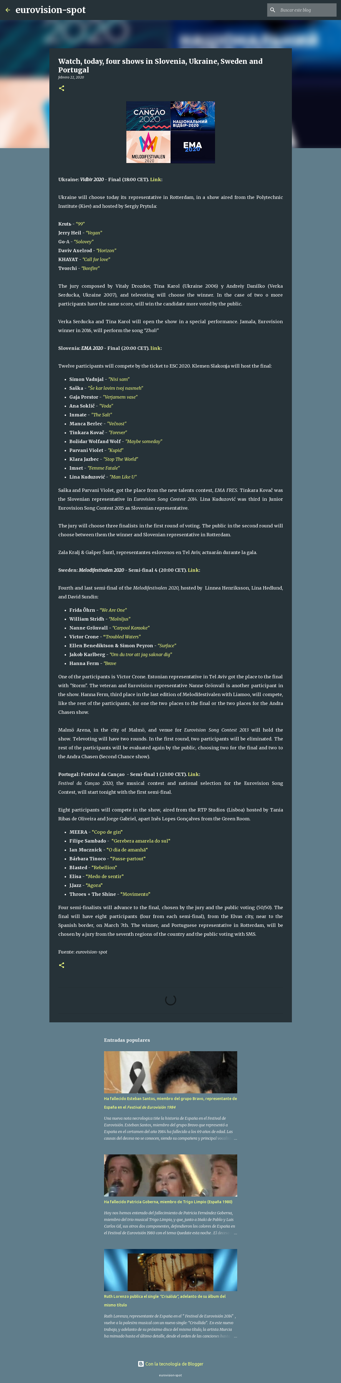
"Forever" (117, 432)
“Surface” (167, 645)
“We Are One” (113, 610)
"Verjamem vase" (120, 397)
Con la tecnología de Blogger (170, 1363)
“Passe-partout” (128, 858)
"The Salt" (101, 415)
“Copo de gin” (108, 832)
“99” (80, 224)
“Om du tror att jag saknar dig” (141, 654)
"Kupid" (115, 450)
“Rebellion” (105, 867)
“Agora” (94, 885)
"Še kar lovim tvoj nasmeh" (115, 388)
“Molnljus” (119, 619)
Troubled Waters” (123, 636)
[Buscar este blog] (307, 10)
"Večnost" (117, 423)
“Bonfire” (90, 268)
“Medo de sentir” (105, 876)
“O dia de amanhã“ (127, 850)
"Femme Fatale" (103, 468)
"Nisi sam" (119, 379)
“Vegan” (94, 233)
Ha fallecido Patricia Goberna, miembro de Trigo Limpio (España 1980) (168, 1202)
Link (155, 179)
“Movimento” (135, 894)
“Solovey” (84, 241)
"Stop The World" (120, 459)
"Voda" (106, 406)
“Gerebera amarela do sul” (140, 841)
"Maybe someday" (143, 441)
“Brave (109, 663)
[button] (61, 88)
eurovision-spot (51, 10)
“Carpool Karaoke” (130, 628)
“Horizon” (106, 250)
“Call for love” (96, 259)
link (155, 348)
